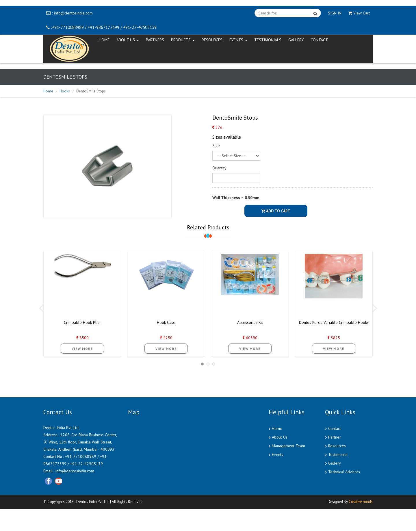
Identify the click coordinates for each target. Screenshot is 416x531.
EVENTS (238, 39)
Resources (212, 39)
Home (48, 91)
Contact (334, 428)
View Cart (359, 13)
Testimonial (338, 454)
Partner (334, 437)
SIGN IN (334, 13)
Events (277, 454)
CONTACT (319, 39)
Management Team (288, 445)
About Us (279, 437)
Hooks (65, 91)
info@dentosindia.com (73, 13)
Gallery (296, 39)
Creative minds (361, 501)
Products (183, 39)
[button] (202, 364)
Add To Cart (275, 210)
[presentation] (41, 307)
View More (82, 348)
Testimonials (267, 39)
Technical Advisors (344, 471)
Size (216, 145)
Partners (155, 39)
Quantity (219, 167)
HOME (104, 39)
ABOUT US (127, 39)
